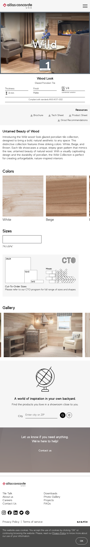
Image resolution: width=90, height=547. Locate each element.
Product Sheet (78, 115)
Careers (7, 500)
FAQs (47, 503)
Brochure (36, 115)
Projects (49, 500)
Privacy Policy (11, 521)
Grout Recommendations (72, 120)
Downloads (50, 493)
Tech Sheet (56, 115)
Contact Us (9, 503)
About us (8, 496)
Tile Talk (7, 493)
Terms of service (33, 521)
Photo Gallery (52, 496)
